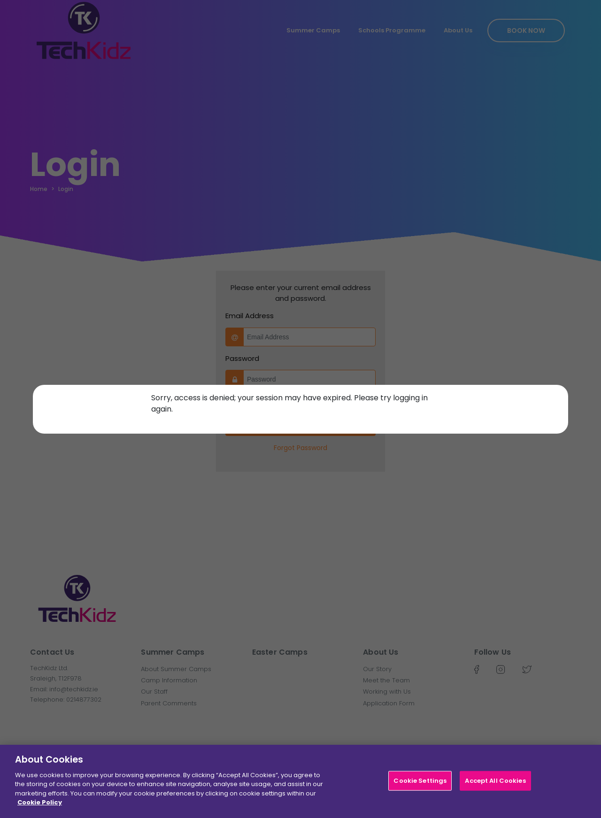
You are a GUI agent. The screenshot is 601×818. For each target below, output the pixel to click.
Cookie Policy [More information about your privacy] (39, 802)
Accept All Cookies (495, 780)
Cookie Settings (420, 780)
